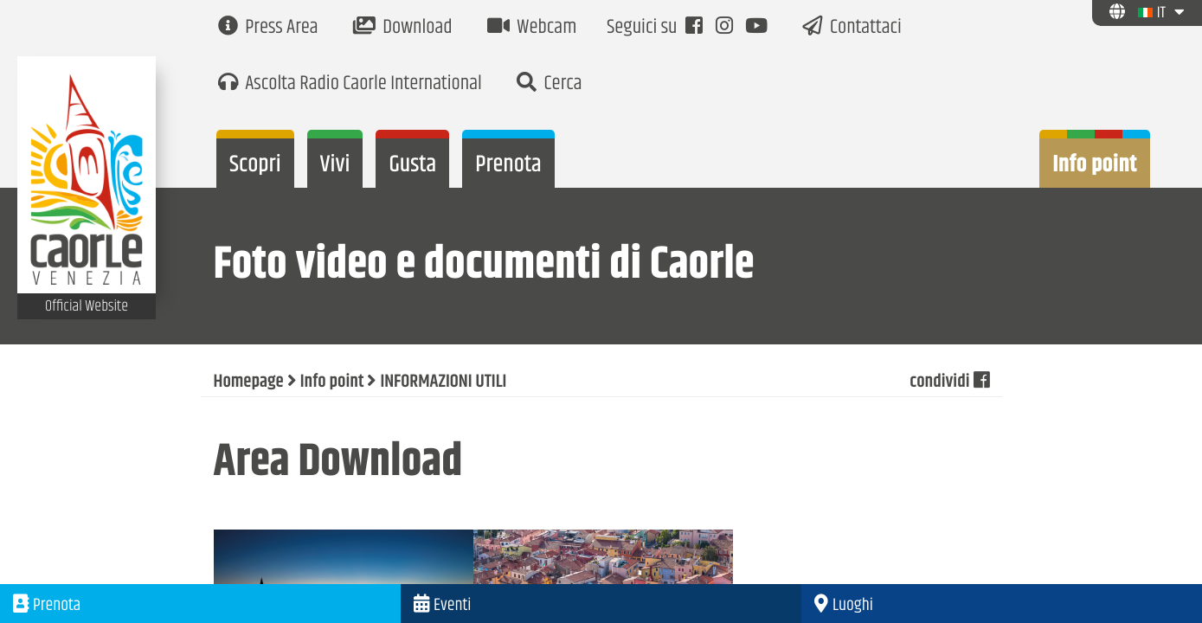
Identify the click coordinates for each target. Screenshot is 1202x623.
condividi (949, 382)
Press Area (268, 28)
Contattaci (852, 28)
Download (403, 28)
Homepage (249, 382)
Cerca (549, 84)
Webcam (532, 28)
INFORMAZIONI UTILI (443, 382)
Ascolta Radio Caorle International (350, 84)
